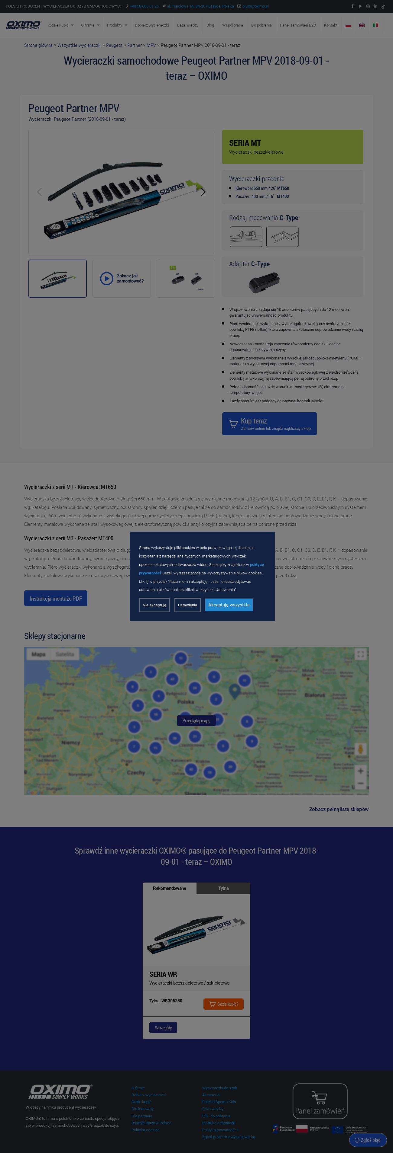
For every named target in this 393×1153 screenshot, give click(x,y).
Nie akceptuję (154, 605)
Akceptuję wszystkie (229, 605)
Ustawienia (187, 605)
